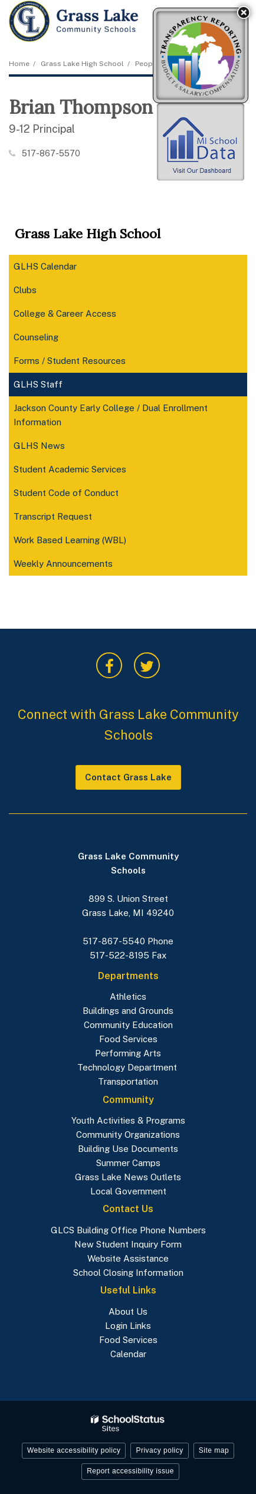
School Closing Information (128, 1273)
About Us (128, 1311)
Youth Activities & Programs (128, 1120)
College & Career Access (81, 316)
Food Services (128, 1039)
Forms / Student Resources (70, 361)
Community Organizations (128, 1134)
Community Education (128, 1025)
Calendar (128, 1354)
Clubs (25, 290)
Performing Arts (128, 1053)
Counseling (36, 337)
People (147, 64)
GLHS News (39, 446)
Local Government (128, 1191)
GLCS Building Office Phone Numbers (128, 1230)
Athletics (128, 996)
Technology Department (128, 1067)
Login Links (128, 1326)
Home (19, 64)
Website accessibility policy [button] (74, 1450)
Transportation (128, 1081)
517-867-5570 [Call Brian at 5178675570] (51, 153)
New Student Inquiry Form (128, 1244)
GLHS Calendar (45, 266)
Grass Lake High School (82, 64)
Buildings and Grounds (128, 1011)
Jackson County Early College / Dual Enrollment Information (111, 415)
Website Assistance (128, 1258)
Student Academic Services (70, 469)
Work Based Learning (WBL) (70, 540)
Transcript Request (53, 516)
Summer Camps (128, 1163)
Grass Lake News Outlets (128, 1177)
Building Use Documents (128, 1149)
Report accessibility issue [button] (130, 1471)
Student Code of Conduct (83, 495)
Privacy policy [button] (159, 1450)
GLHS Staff (38, 384)
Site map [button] (214, 1450)
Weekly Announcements (80, 566)
